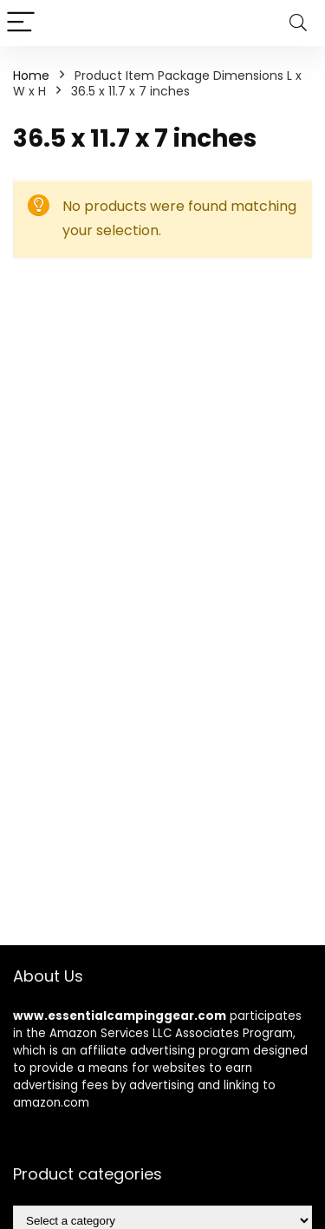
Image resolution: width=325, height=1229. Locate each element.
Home (31, 75)
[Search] (298, 23)
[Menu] (21, 23)
